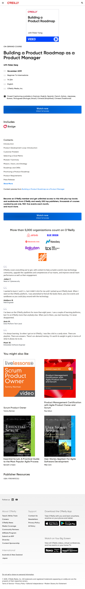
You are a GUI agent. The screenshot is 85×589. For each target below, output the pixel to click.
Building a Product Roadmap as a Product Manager (43, 189)
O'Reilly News (7, 522)
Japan (5, 558)
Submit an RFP (8, 536)
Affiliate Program (9, 533)
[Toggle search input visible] (82, 3)
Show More (8, 184)
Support (32, 511)
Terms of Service (8, 584)
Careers (5, 519)
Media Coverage (9, 526)
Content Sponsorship (10, 543)
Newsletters (33, 519)
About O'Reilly (9, 511)
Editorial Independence (34, 584)
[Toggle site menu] (3, 3)
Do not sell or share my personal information (18, 575)
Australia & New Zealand (12, 555)
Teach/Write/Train (9, 516)
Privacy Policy (34, 522)
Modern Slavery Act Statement (56, 584)
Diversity (5, 540)
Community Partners (10, 529)
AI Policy (31, 526)
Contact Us (33, 516)
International (8, 550)
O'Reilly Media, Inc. (15, 88)
